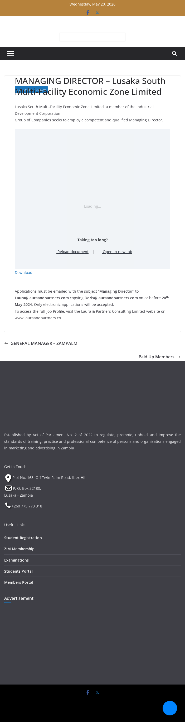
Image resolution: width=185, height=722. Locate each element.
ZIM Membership (19, 548)
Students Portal (18, 571)
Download (23, 272)
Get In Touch (15, 466)
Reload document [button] (71, 251)
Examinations (16, 560)
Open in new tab (115, 251)
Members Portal (18, 582)
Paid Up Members (160, 357)
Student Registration (23, 537)
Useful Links (15, 524)
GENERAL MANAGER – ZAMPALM (40, 343)
